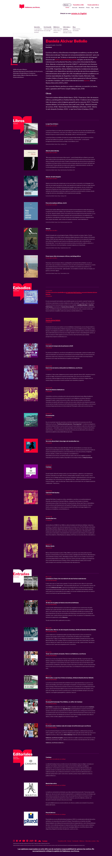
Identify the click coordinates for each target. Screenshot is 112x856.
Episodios (38, 29)
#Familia (21, 73)
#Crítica (36, 71)
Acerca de (74, 7)
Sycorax (87, 80)
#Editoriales (16, 73)
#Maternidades (17, 75)
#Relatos (24, 69)
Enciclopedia (48, 29)
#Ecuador (19, 69)
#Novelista (34, 75)
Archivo (97, 7)
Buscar (66, 5)
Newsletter (82, 7)
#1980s (15, 69)
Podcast (69, 841)
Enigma (39, 843)
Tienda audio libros (93, 5)
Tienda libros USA (78, 5)
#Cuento (40, 71)
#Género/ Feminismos (29, 73)
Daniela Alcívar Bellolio (50, 144)
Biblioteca (57, 29)
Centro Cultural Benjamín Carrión (66, 59)
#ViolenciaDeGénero (18, 77)
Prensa (88, 7)
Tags (92, 7)
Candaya (62, 144)
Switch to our (73, 13)
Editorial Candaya (58, 473)
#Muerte (23, 75)
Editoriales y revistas (67, 30)
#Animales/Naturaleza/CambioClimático (23, 71)
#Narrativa (28, 75)
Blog (77, 29)
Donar (67, 7)
